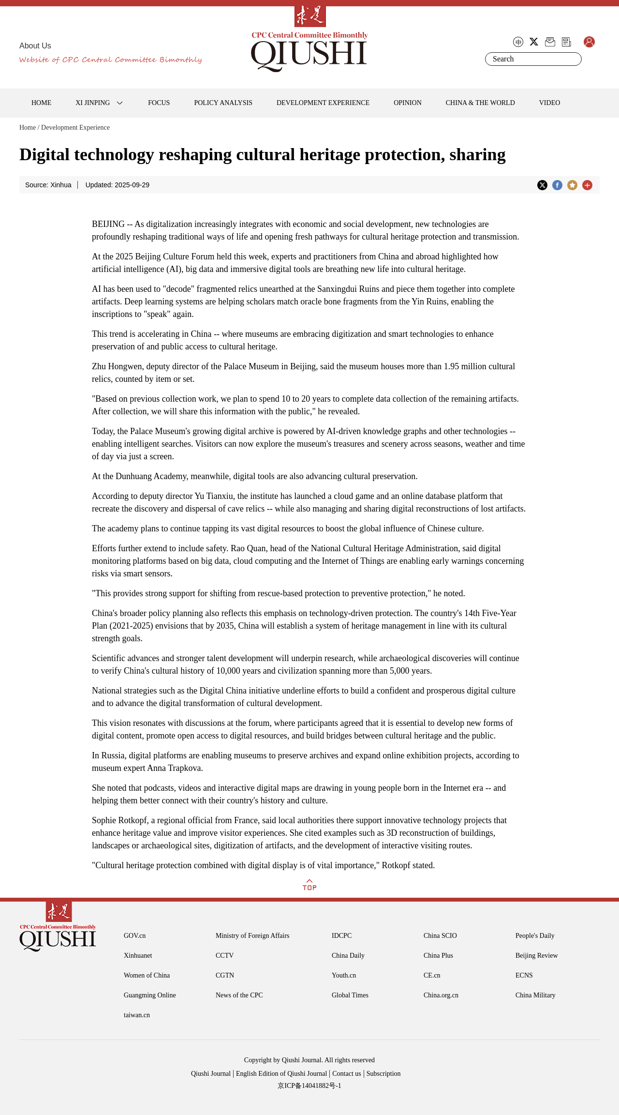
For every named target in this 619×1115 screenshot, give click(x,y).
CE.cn (432, 975)
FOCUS (159, 102)
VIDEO (549, 102)
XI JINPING (92, 102)
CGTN (225, 975)
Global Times (350, 995)
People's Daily (535, 935)
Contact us (346, 1073)
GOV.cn (135, 935)
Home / (29, 127)
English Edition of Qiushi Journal (281, 1073)
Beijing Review (537, 955)
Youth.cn (344, 975)
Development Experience (75, 127)
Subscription (384, 1073)
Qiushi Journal (211, 1073)
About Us (35, 46)
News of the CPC (239, 995)
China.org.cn (441, 995)
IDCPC (342, 935)
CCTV (225, 955)
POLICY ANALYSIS (223, 102)
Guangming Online (150, 995)
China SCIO (440, 935)
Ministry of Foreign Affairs (253, 935)
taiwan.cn (137, 1015)
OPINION (408, 102)
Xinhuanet (138, 955)
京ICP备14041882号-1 (309, 1085)
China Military (536, 995)
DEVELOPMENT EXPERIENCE (323, 102)
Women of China (147, 975)
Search (572, 59)
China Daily (348, 955)
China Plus (438, 955)
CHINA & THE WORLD (480, 102)
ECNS (524, 975)
